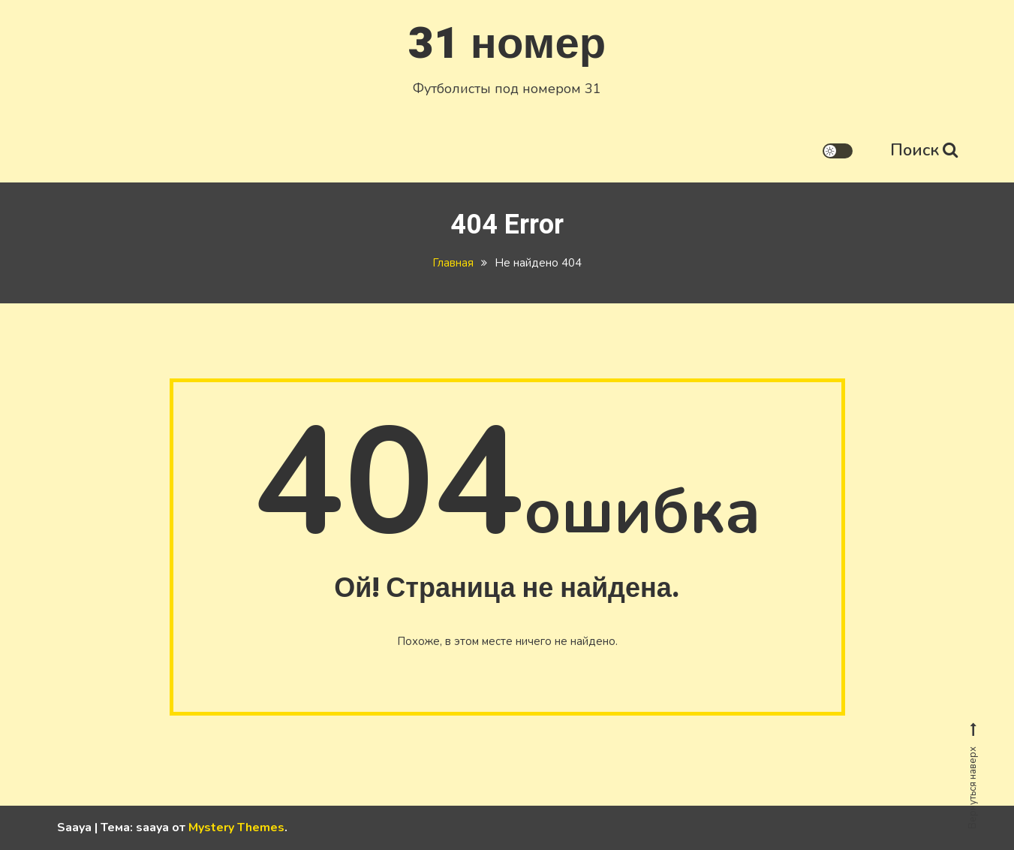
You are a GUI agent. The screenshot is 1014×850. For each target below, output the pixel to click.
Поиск (924, 150)
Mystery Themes (236, 827)
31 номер (507, 44)
